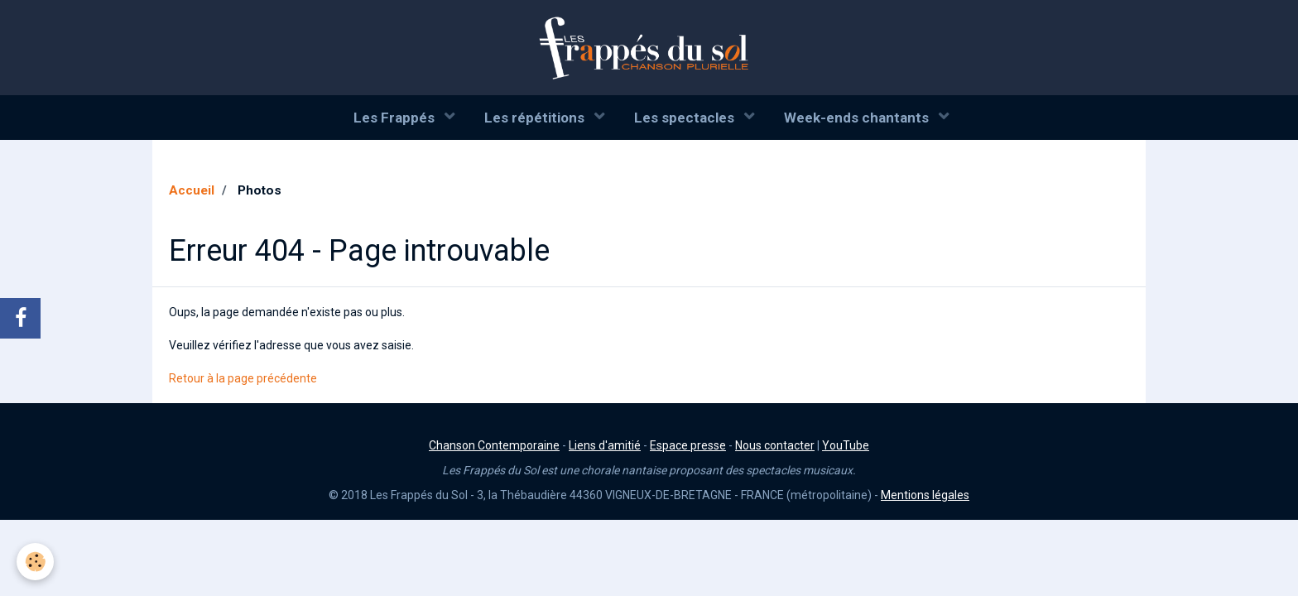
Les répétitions (536, 117)
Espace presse (688, 445)
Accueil (191, 190)
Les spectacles (686, 117)
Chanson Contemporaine (494, 445)
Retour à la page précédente (243, 378)
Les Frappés (395, 117)
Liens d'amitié (605, 445)
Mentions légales (925, 495)
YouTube (845, 445)
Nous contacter (775, 445)
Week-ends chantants (858, 117)
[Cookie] (35, 561)
